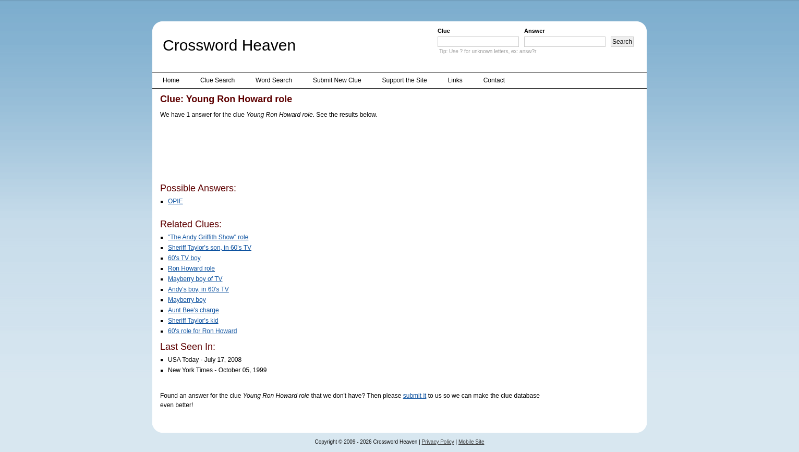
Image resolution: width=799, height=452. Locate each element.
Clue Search (217, 80)
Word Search (274, 80)
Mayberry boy (187, 299)
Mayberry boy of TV (195, 279)
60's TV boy (184, 258)
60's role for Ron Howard (202, 331)
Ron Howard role (191, 268)
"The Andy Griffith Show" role (208, 237)
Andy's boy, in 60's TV (198, 289)
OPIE (175, 201)
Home (171, 80)
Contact (494, 80)
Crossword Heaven (229, 45)
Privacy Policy (438, 442)
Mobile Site (471, 442)
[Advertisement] (350, 152)
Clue (444, 31)
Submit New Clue (337, 80)
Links (455, 80)
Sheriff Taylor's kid (193, 320)
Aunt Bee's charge (193, 310)
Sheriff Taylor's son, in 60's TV (209, 247)
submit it (415, 395)
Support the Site (404, 80)
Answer (534, 31)
